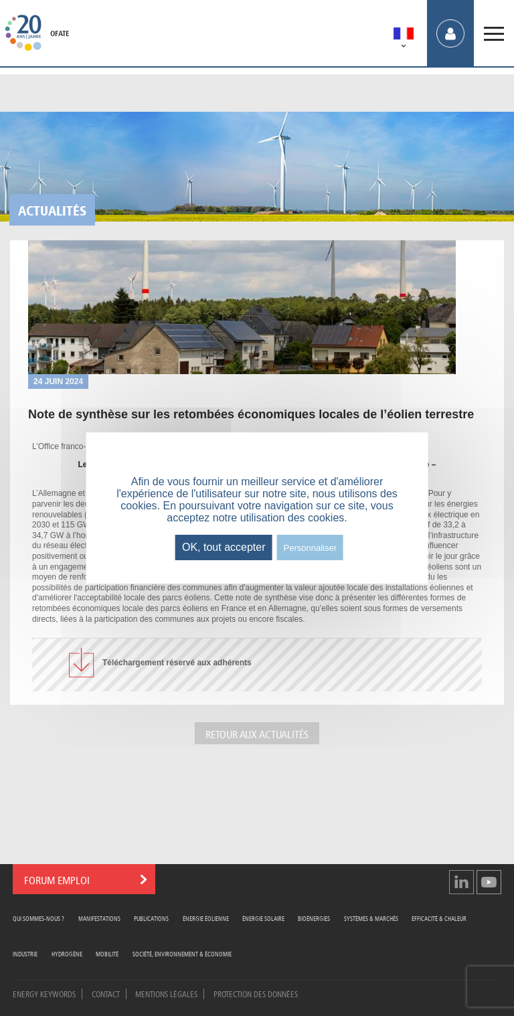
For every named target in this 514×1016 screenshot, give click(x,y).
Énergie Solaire (263, 918)
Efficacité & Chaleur (439, 918)
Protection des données (255, 993)
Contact (106, 993)
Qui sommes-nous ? (38, 918)
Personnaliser (310, 548)
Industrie (25, 953)
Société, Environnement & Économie (182, 953)
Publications (151, 918)
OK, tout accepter (224, 547)
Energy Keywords (44, 993)
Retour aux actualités (257, 733)
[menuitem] (404, 35)
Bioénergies (314, 918)
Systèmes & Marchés (371, 918)
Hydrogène (67, 953)
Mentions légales (166, 993)
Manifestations (99, 918)
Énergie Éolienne (206, 918)
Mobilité (107, 953)
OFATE (59, 33)
